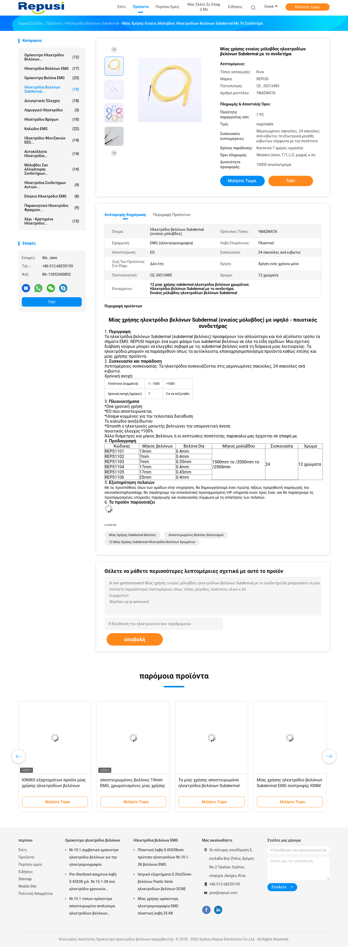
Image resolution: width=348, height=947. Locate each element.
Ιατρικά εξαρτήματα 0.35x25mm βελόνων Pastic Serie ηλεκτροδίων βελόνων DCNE (164, 881)
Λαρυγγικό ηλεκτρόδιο (51, 110)
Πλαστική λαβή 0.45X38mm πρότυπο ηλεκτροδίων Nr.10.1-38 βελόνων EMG (163, 857)
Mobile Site (27, 886)
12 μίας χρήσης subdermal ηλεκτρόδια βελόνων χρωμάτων (152, 542)
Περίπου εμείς (30, 864)
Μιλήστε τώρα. (307, 7)
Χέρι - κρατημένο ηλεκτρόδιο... (51, 221)
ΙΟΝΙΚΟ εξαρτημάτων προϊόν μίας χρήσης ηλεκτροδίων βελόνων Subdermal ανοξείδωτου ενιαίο (54, 785)
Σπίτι (22, 850)
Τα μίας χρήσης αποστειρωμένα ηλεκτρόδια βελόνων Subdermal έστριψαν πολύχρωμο (209, 785)
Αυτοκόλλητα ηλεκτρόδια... (51, 154)
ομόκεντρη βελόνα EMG (51, 77)
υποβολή (134, 639)
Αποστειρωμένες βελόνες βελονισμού (196, 535)
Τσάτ (52, 302)
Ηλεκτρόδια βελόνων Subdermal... (51, 89)
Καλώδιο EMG (51, 128)
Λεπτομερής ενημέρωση (125, 215)
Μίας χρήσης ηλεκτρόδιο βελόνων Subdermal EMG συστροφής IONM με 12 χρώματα (289, 785)
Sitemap (25, 879)
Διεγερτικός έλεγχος (51, 100)
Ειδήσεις (25, 872)
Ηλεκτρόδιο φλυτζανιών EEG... (51, 140)
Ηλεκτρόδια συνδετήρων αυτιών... (51, 185)
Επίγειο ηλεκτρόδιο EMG (51, 196)
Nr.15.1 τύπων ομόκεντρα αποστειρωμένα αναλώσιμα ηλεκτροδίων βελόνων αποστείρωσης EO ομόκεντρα (94, 907)
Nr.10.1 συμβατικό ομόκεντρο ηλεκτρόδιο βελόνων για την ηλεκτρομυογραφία (94, 857)
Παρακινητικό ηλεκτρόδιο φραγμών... (51, 208)
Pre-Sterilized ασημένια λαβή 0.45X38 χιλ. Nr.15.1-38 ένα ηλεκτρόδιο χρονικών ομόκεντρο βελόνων (93, 882)
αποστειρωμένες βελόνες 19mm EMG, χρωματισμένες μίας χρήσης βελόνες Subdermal (132, 785)
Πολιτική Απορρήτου (35, 893)
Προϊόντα (26, 857)
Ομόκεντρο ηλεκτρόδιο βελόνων (92, 840)
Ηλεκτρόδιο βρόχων (51, 119)
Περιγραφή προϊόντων (172, 215)
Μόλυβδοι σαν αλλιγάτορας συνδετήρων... (51, 169)
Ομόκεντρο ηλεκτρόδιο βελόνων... (51, 57)
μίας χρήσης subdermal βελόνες (132, 535)
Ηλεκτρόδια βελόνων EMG (51, 68)
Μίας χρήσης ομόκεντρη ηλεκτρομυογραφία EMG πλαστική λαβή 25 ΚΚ (158, 906)
